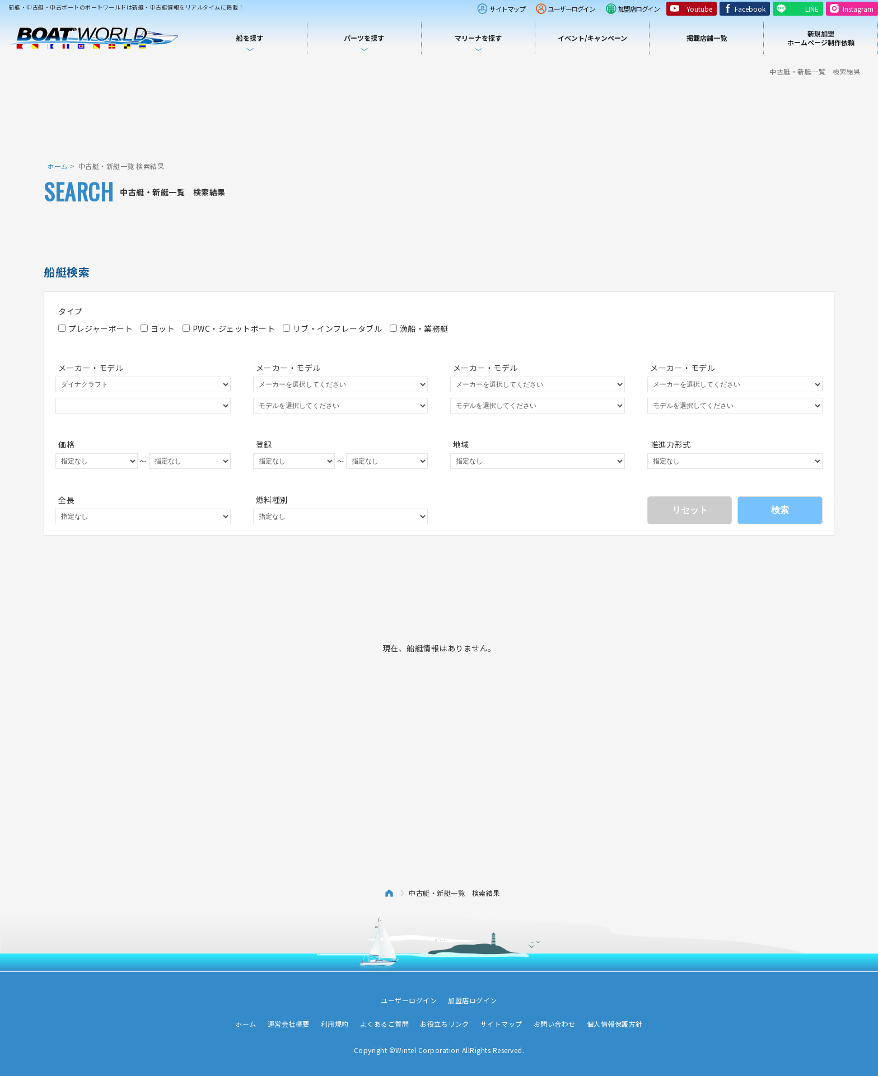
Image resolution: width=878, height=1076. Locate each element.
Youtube (699, 8)
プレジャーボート (95, 328)
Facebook (750, 8)
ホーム (57, 166)
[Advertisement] (439, 117)
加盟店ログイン (639, 8)
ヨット (158, 328)
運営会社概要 (289, 1023)
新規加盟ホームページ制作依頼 (820, 38)
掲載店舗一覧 (706, 38)
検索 (780, 510)
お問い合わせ (555, 1023)
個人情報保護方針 (615, 1023)
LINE (812, 8)
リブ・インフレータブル (332, 328)
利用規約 (335, 1023)
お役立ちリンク (444, 1023)
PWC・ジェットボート (229, 328)
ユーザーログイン (571, 8)
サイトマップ (507, 8)
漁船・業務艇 (419, 328)
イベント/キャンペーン (592, 38)
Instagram (858, 8)
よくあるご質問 (384, 1023)
